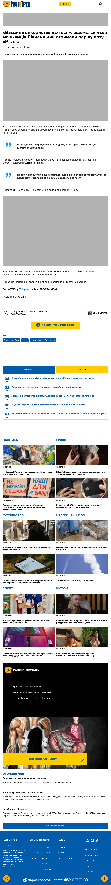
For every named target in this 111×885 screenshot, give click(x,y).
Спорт (8, 588)
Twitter (32, 311)
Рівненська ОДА (11, 340)
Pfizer (24, 340)
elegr (24, 289)
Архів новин (91, 850)
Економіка (46, 869)
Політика (10, 440)
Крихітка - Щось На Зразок (27, 686)
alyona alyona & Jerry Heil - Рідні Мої (31, 698)
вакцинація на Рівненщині (43, 340)
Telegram (22, 311)
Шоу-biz (62, 588)
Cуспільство (13, 515)
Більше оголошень (55, 825)
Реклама (89, 872)
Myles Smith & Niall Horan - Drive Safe (32, 692)
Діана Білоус (100, 312)
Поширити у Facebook (57, 325)
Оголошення (13, 774)
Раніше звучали (65, 858)
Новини (34, 853)
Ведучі (61, 853)
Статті (33, 858)
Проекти (61, 847)
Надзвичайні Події (71, 515)
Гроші (61, 440)
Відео (32, 847)
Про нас (89, 866)
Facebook (43, 311)
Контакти (89, 861)
